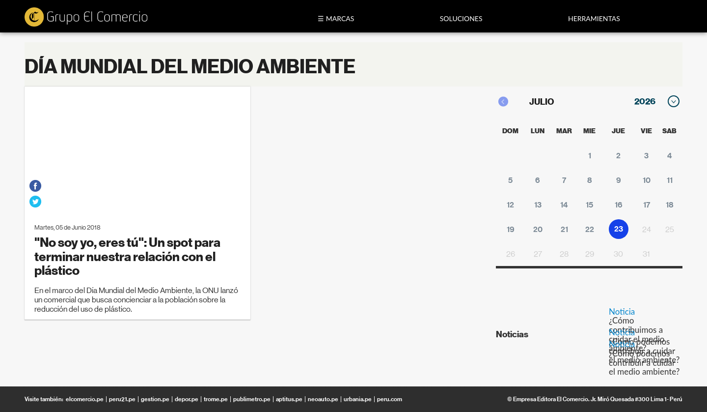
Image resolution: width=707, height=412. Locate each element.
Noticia (622, 311)
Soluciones (461, 18)
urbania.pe (358, 399)
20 (538, 229)
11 (670, 180)
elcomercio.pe (85, 399)
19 (511, 229)
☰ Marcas (336, 18)
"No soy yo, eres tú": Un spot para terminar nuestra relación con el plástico (127, 256)
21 (564, 229)
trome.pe (216, 399)
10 (647, 180)
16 (619, 204)
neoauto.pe (323, 399)
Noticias (512, 334)
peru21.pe (122, 399)
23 (618, 229)
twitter (35, 201)
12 (510, 204)
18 (670, 204)
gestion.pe (155, 399)
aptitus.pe (289, 399)
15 (589, 204)
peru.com (389, 399)
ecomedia (86, 17)
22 (589, 229)
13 (538, 204)
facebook (35, 186)
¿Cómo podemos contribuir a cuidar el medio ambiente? (644, 362)
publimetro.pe (252, 399)
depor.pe (186, 399)
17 (646, 204)
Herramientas (594, 18)
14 (564, 204)
